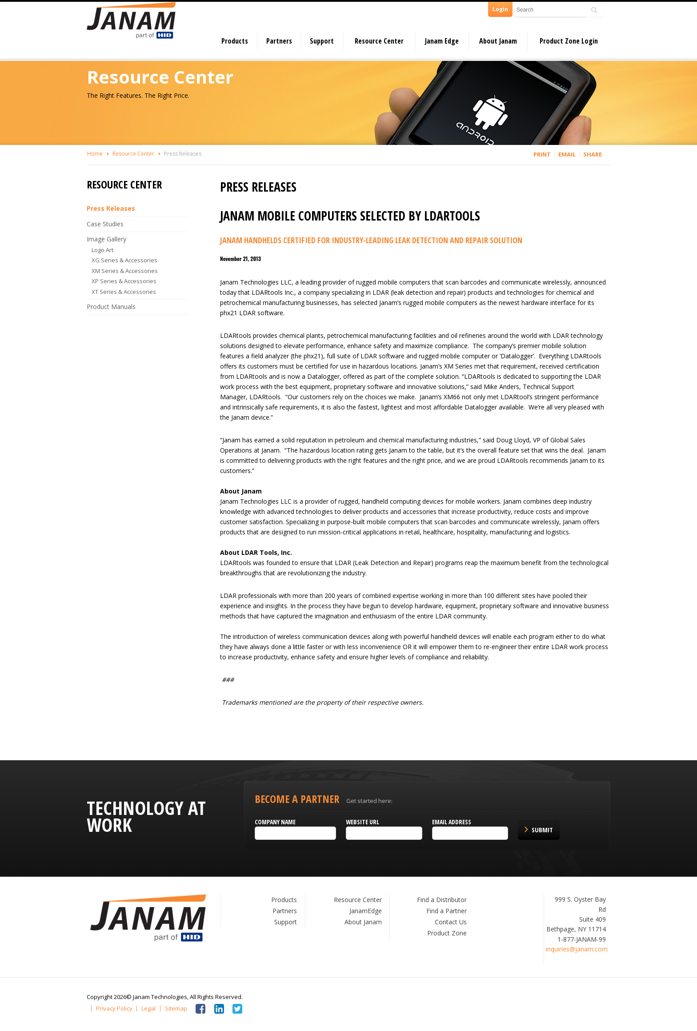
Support (322, 41)
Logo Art (102, 250)
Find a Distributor (442, 899)
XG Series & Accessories (124, 260)
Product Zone (447, 933)
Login (500, 9)
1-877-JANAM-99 (581, 939)
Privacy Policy (114, 1008)
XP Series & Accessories (124, 281)
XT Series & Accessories (124, 292)
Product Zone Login (569, 41)
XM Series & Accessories (125, 271)
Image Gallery (106, 239)
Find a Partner (446, 911)
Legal (148, 1008)
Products (234, 41)
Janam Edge (442, 41)
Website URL (362, 822)
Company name (275, 822)
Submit (542, 829)
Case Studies (105, 224)
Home (95, 153)
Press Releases (182, 153)
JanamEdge (365, 911)
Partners (279, 41)
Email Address (451, 822)
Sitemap (176, 1008)
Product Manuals (111, 306)
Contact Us (451, 922)
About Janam (498, 41)
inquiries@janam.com (577, 949)
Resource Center (379, 41)
